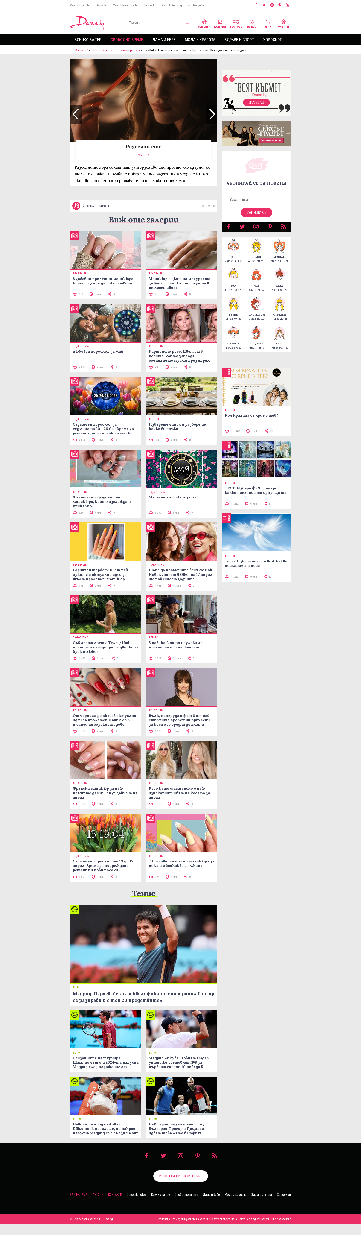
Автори (98, 1206)
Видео (251, 23)
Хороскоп (272, 39)
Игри (267, 23)
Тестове (236, 23)
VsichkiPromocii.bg (125, 5)
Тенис (143, 904)
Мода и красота (200, 39)
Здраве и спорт (239, 39)
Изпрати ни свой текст (180, 1187)
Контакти (115, 1206)
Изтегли (256, 107)
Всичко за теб (88, 39)
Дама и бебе (164, 39)
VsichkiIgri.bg (196, 5)
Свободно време (127, 39)
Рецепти (204, 23)
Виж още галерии (144, 231)
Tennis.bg (150, 5)
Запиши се (257, 217)
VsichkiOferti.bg (80, 5)
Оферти (283, 23)
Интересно (130, 50)
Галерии (220, 23)
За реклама (79, 1206)
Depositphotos (136, 1206)
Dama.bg (102, 5)
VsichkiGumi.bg (172, 5)
